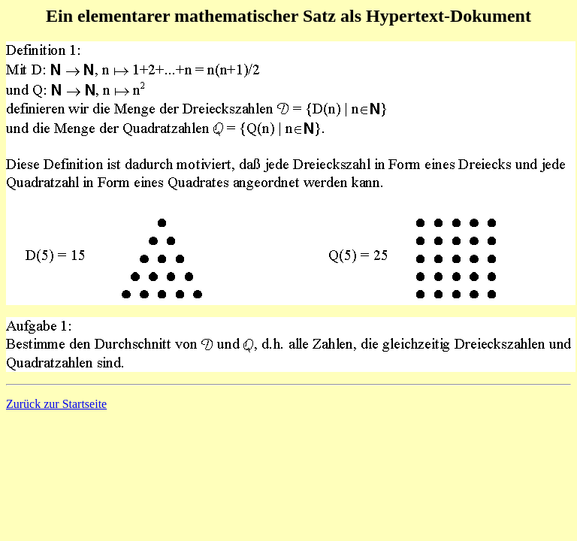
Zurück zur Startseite (56, 403)
